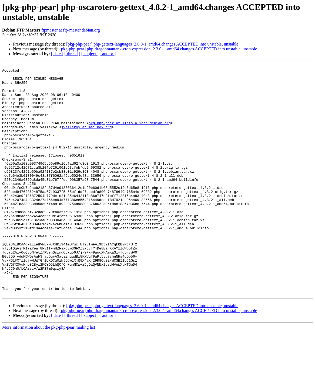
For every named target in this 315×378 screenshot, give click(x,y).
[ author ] (108, 53)
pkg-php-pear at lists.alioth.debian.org (130, 135)
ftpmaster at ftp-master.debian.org (70, 30)
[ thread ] (72, 53)
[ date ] (57, 53)
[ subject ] (90, 53)
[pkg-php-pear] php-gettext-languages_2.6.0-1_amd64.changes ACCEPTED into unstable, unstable (152, 44)
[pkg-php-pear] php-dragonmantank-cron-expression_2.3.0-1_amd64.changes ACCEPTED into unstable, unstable (158, 49)
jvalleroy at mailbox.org (86, 139)
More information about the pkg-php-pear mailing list (48, 373)
